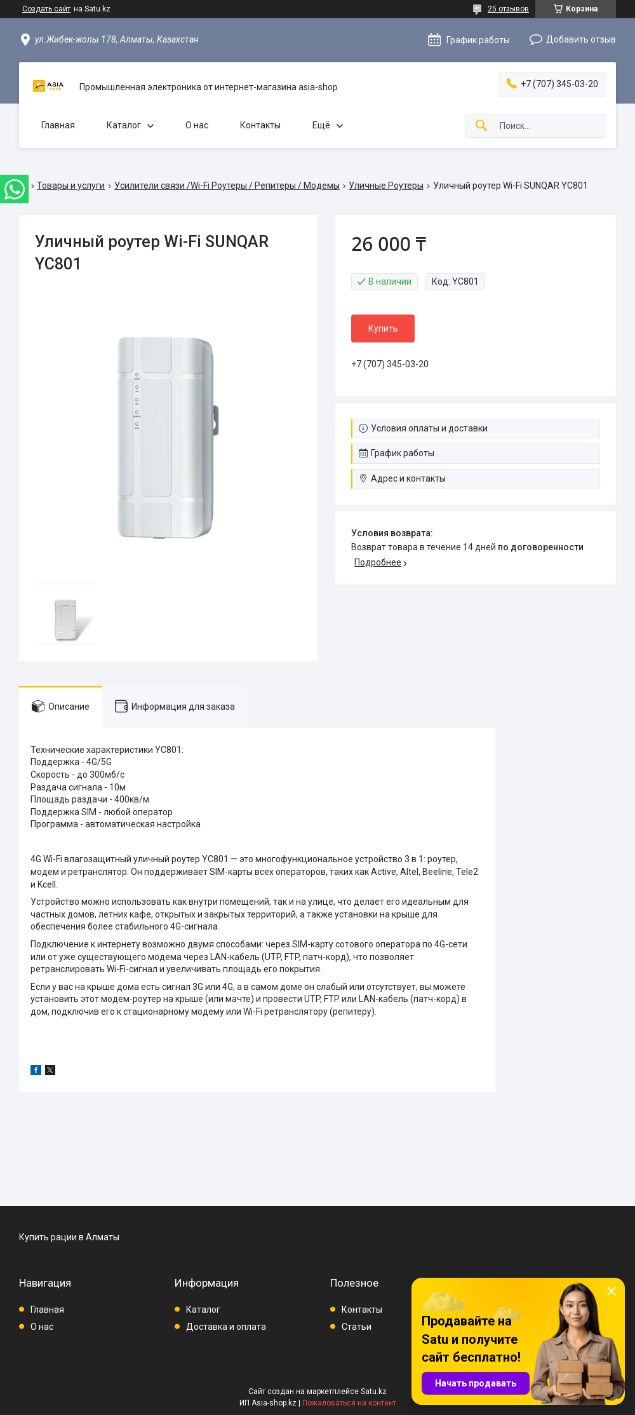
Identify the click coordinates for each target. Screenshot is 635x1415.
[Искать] (481, 126)
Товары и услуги (71, 185)
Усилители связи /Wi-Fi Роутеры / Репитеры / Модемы (227, 185)
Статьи (356, 1327)
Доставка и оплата (226, 1327)
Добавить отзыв (581, 39)
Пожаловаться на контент (349, 1402)
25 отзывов (508, 8)
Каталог (124, 125)
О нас (196, 125)
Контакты (260, 125)
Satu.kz (374, 1391)
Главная (58, 125)
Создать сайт (46, 8)
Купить (383, 328)
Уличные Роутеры (386, 185)
